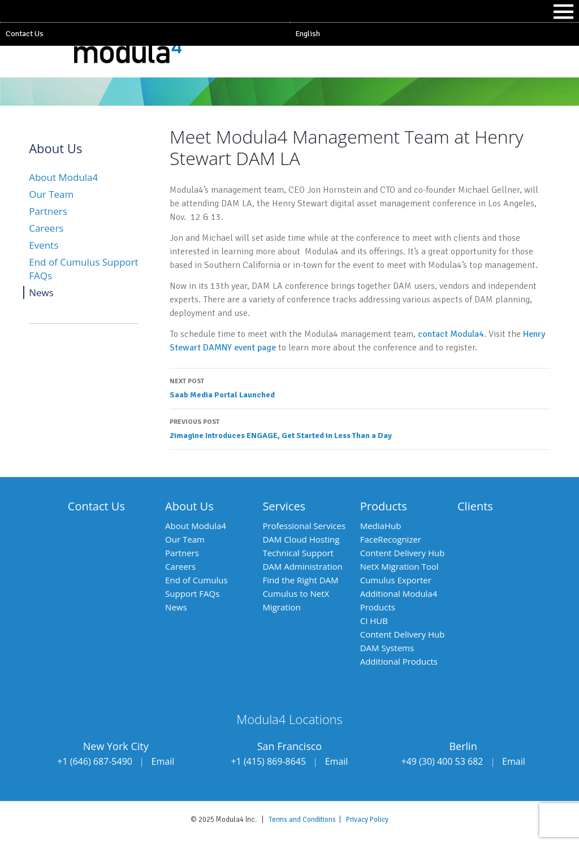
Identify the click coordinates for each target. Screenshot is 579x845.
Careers (46, 228)
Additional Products (399, 661)
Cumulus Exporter (395, 580)
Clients (475, 506)
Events (43, 245)
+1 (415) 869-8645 (268, 761)
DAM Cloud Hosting (300, 539)
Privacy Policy (367, 819)
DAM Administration (302, 566)
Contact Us (25, 33)
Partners (48, 211)
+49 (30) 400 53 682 (442, 761)
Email (163, 761)
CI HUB (374, 620)
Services (283, 506)
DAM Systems (387, 647)
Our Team (51, 194)
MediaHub (380, 525)
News (41, 292)
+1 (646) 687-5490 (94, 761)
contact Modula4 (451, 334)
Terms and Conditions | (307, 819)
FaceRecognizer (390, 539)
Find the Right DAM (300, 580)
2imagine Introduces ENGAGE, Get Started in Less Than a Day (360, 427)
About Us (189, 506)
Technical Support (298, 552)
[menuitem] (434, 34)
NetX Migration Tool (399, 566)
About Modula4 (63, 177)
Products (383, 506)
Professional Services (303, 525)
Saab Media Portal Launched (360, 387)
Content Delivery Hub (402, 552)
